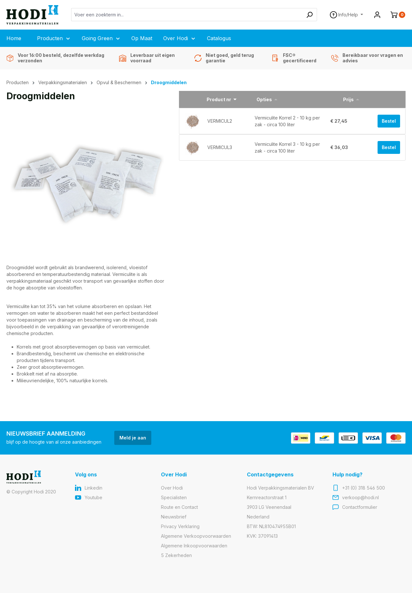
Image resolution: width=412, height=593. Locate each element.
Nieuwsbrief (173, 516)
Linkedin (93, 488)
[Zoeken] (309, 14)
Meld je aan (132, 437)
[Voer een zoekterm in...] (187, 14)
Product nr (219, 99)
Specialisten (174, 497)
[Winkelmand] (395, 15)
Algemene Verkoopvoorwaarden (196, 536)
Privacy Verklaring (180, 526)
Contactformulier (359, 507)
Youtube (93, 497)
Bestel (389, 121)
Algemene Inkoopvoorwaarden (194, 545)
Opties (264, 99)
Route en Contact (179, 507)
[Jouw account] (377, 14)
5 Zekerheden (176, 555)
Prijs (348, 99)
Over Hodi (172, 488)
